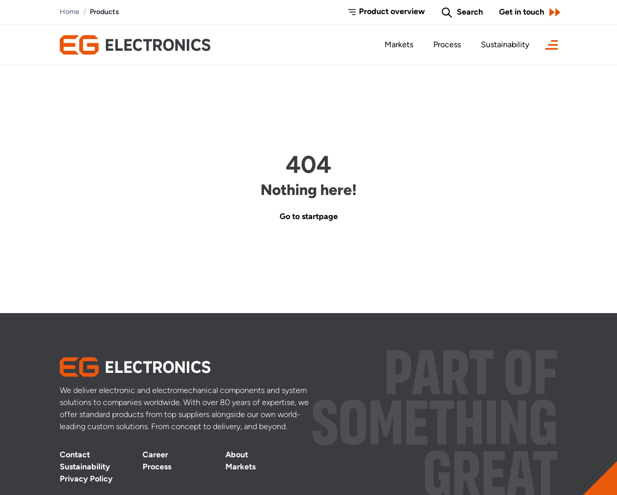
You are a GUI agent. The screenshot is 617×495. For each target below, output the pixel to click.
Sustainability (505, 45)
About (236, 455)
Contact (75, 455)
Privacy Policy (86, 479)
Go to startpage (309, 217)
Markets (399, 45)
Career (155, 455)
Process (447, 45)
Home (69, 12)
